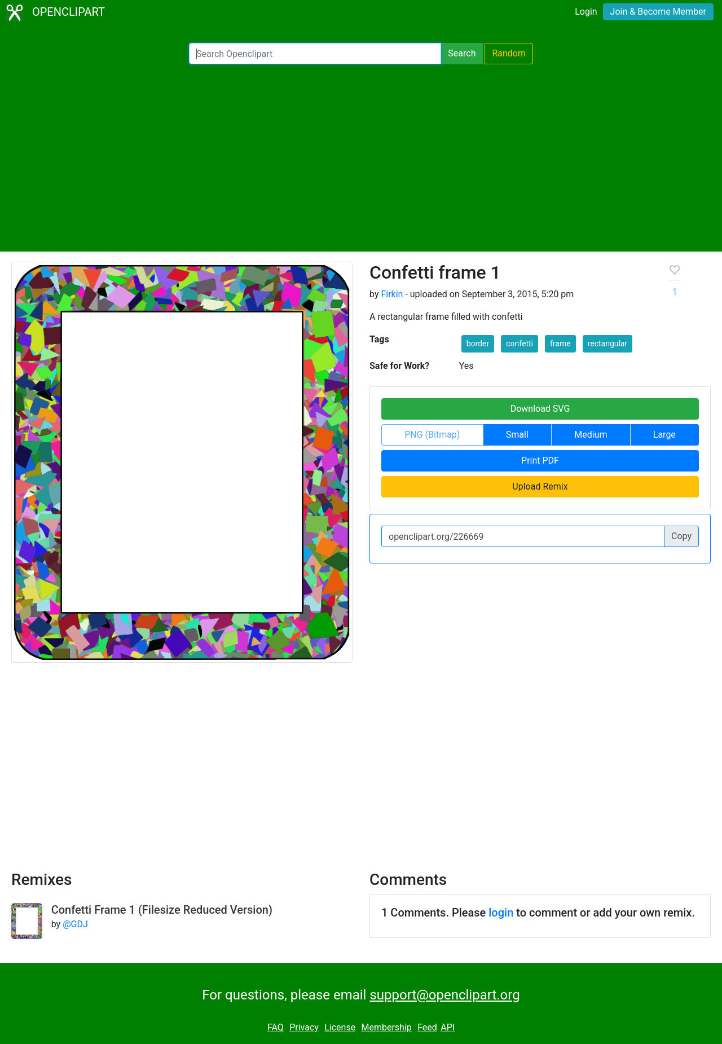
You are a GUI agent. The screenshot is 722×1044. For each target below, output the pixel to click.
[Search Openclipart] (315, 53)
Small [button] (517, 434)
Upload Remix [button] (539, 486)
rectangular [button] (608, 343)
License (339, 1028)
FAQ (275, 1028)
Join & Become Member (658, 11)
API (448, 1028)
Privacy (304, 1028)
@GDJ (75, 924)
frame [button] (560, 343)
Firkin (392, 294)
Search (462, 53)
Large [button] (664, 434)
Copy (681, 536)
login (500, 912)
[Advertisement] (361, 158)
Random (509, 53)
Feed (427, 1028)
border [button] (478, 343)
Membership (386, 1028)
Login (586, 11)
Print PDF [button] (540, 460)
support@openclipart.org (444, 995)
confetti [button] (519, 343)
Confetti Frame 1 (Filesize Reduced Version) (161, 910)
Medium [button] (590, 434)
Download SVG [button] (540, 408)
